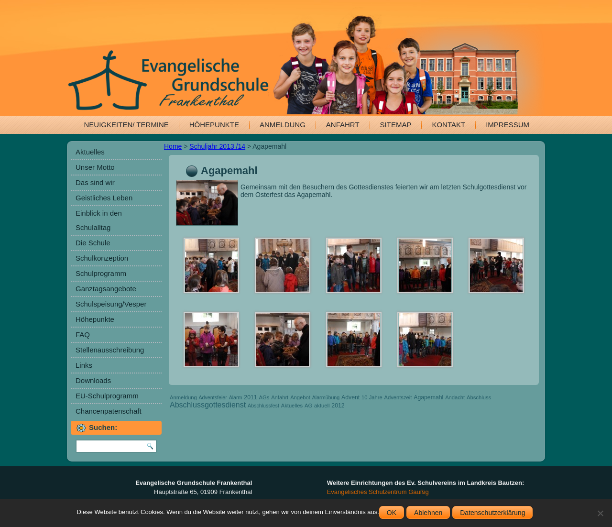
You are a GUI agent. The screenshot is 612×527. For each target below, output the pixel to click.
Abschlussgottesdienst (208, 405)
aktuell (321, 405)
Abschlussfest (263, 405)
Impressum (507, 125)
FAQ (83, 334)
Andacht (455, 397)
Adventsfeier (213, 397)
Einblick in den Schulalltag (99, 220)
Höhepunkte (214, 125)
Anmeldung (283, 125)
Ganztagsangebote (106, 289)
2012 (337, 405)
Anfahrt (343, 125)
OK (391, 512)
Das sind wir (95, 182)
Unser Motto (95, 167)
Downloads (93, 380)
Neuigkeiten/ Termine (126, 125)
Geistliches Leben (104, 198)
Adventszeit (398, 397)
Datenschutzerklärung (492, 512)
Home (173, 146)
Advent (350, 397)
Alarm (235, 397)
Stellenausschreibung (110, 350)
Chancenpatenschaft (109, 411)
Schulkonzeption (102, 258)
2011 (250, 397)
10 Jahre (371, 397)
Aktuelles (90, 152)
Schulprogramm (101, 273)
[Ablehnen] (600, 513)
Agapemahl (428, 397)
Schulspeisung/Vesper (111, 304)
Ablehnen (428, 512)
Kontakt (448, 125)
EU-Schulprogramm (107, 396)
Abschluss (479, 397)
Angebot (300, 397)
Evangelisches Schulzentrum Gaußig (378, 491)
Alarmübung (325, 397)
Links (84, 365)
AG (308, 405)
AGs (264, 397)
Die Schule (93, 243)
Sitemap (396, 125)
